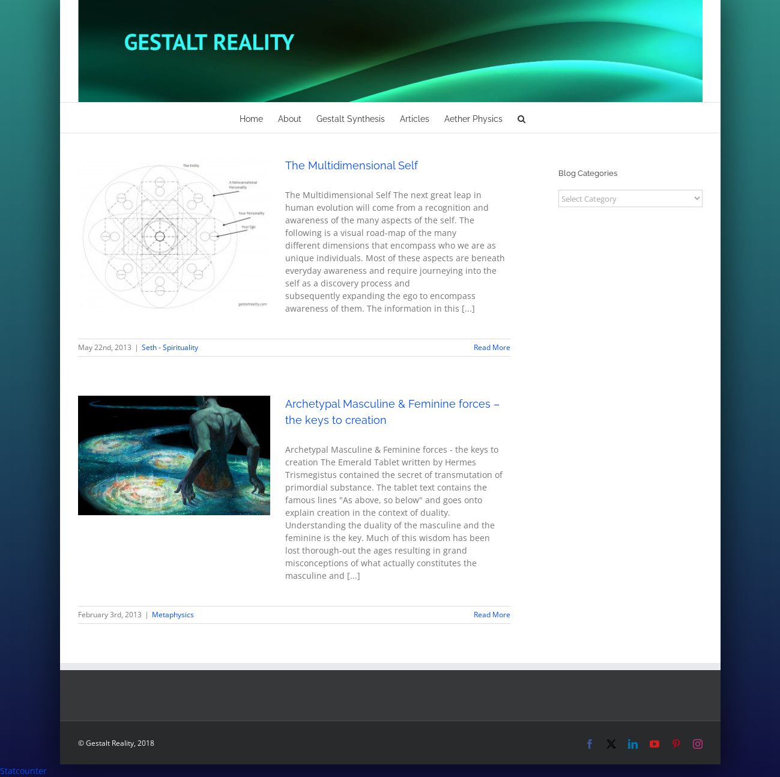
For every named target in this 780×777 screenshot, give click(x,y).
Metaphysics (173, 614)
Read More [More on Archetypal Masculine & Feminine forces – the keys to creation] (492, 614)
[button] (521, 118)
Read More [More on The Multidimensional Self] (492, 347)
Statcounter (23, 770)
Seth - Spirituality (170, 347)
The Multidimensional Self (351, 165)
